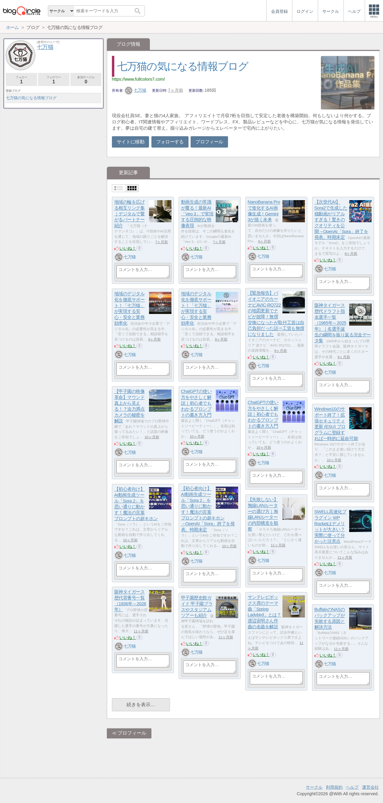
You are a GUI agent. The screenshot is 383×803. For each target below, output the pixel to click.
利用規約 (334, 787)
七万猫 (135, 90)
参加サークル (86, 80)
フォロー (21, 80)
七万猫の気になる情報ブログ (182, 66)
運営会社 (370, 787)
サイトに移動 (130, 141)
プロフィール (209, 141)
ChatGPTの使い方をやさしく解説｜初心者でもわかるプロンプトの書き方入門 (196, 403)
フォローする (170, 141)
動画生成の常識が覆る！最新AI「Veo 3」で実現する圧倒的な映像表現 (197, 214)
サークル (314, 787)
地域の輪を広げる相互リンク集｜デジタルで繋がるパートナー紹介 (129, 214)
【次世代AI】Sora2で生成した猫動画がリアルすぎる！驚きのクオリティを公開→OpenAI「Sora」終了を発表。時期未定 (341, 220)
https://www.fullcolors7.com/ (138, 79)
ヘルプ (352, 787)
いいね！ (127, 248)
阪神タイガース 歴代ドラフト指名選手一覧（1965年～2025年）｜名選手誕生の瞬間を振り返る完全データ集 (342, 323)
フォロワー (53, 80)
